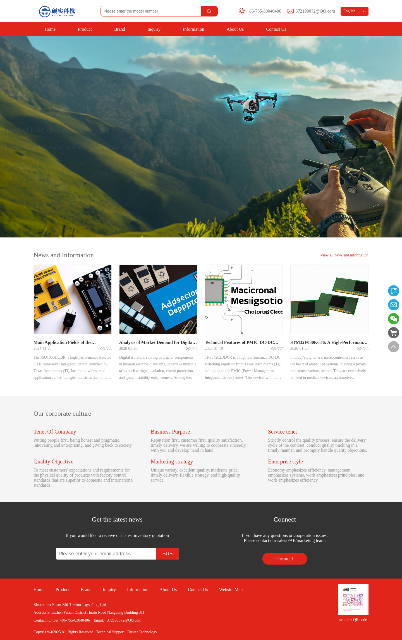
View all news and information (344, 255)
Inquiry (154, 29)
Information (193, 29)
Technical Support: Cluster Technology (126, 632)
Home (50, 29)
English (354, 11)
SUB (167, 553)
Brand (119, 29)
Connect (284, 559)
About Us (235, 29)
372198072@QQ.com (315, 11)
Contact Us (276, 29)
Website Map (231, 589)
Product (85, 29)
